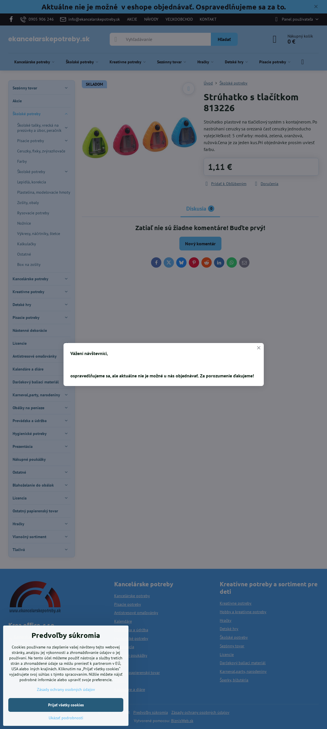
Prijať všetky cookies (66, 705)
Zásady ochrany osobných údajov (66, 689)
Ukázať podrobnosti (66, 717)
